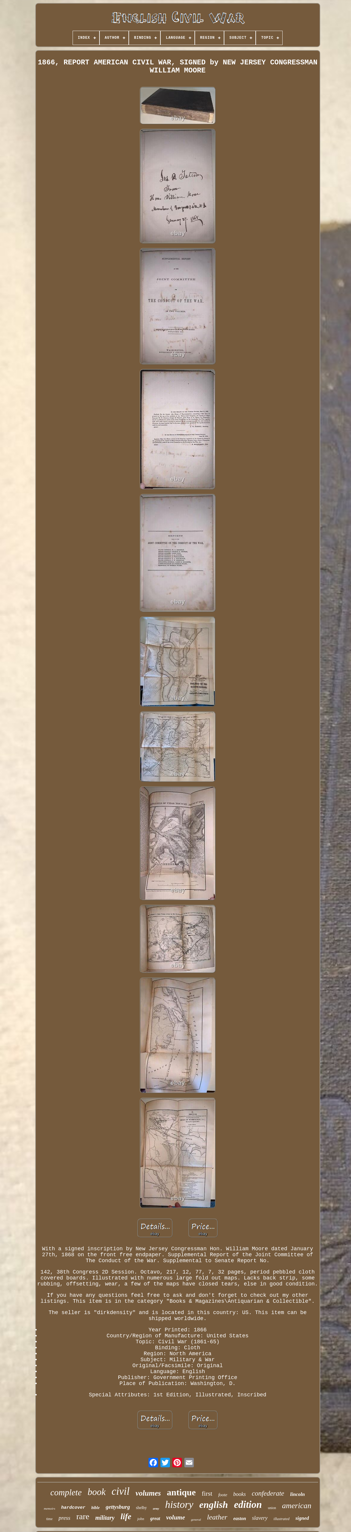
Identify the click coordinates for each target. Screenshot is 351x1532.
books (239, 1494)
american (296, 1505)
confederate (268, 1493)
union (272, 1508)
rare (82, 1516)
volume (175, 1517)
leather (217, 1517)
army (156, 1508)
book (96, 1492)
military (104, 1517)
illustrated (281, 1518)
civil (121, 1491)
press (64, 1518)
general (196, 1519)
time (49, 1519)
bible (95, 1507)
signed (302, 1518)
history (179, 1504)
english (213, 1504)
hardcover (73, 1507)
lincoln (297, 1494)
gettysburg (118, 1507)
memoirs (49, 1508)
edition (248, 1504)
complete (66, 1492)
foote (222, 1494)
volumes (148, 1493)
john (140, 1518)
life (125, 1516)
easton (239, 1518)
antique (181, 1492)
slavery (260, 1518)
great (155, 1518)
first (207, 1493)
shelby (141, 1507)
